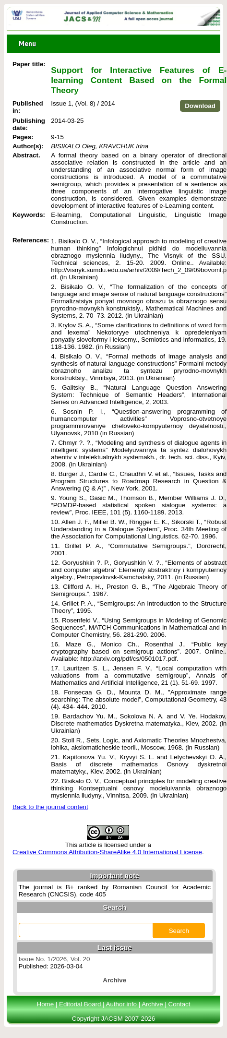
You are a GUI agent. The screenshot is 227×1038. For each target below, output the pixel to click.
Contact (179, 1004)
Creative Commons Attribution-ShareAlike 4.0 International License (107, 852)
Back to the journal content (50, 807)
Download (200, 105)
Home (45, 1004)
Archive (152, 1004)
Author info (121, 1004)
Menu (27, 43)
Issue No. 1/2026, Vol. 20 (54, 959)
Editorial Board (80, 1004)
